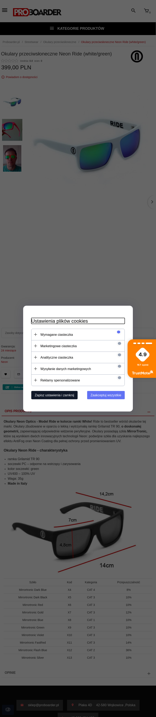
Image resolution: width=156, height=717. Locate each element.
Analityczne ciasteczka (56, 357)
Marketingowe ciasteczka (58, 346)
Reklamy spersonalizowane (60, 380)
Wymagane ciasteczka (56, 334)
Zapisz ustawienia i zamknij (54, 395)
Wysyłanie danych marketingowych (65, 368)
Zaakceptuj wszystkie (106, 395)
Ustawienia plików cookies (59, 321)
